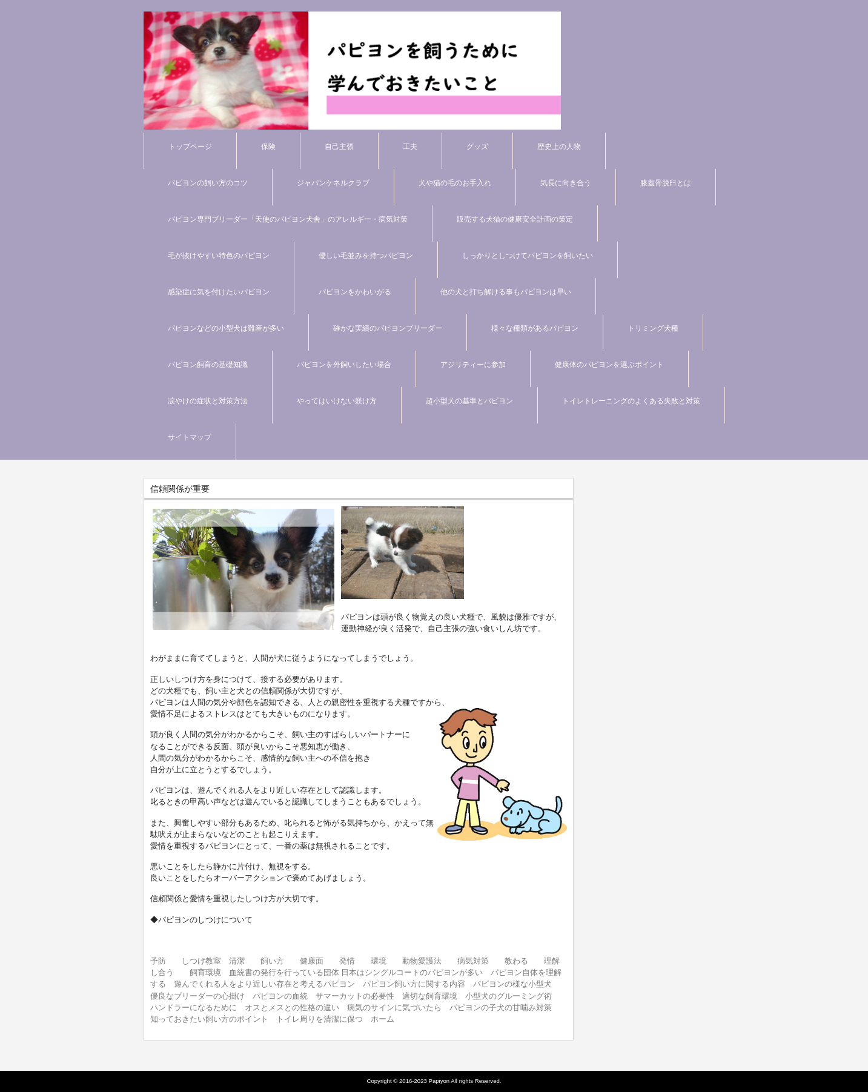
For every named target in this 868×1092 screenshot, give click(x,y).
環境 (378, 960)
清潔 (237, 960)
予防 (158, 960)
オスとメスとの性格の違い (292, 1007)
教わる (516, 960)
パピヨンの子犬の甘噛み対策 (500, 1007)
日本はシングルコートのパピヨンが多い (412, 972)
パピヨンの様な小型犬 (512, 983)
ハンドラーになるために (193, 1007)
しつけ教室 (201, 960)
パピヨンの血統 (280, 996)
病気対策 (473, 960)
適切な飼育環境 (429, 996)
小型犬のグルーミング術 (508, 996)
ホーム (382, 1019)
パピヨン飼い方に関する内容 (414, 983)
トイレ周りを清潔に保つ (319, 1019)
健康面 (311, 960)
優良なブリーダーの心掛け (197, 996)
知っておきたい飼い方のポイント (209, 1019)
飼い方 (272, 960)
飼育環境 (205, 972)
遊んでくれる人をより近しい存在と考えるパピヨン (264, 983)
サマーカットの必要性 (355, 996)
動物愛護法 (422, 960)
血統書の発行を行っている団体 (284, 972)
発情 (347, 960)
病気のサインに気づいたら (394, 1007)
